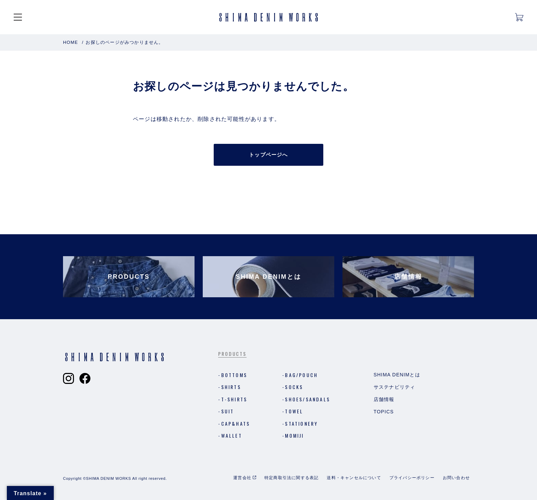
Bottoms (234, 374)
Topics (384, 411)
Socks (294, 386)
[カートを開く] (519, 17)
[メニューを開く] (18, 17)
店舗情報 (384, 399)
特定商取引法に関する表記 (291, 477)
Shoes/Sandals (307, 399)
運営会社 (242, 477)
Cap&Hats (235, 423)
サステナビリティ (394, 387)
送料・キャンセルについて (354, 477)
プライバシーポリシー (412, 477)
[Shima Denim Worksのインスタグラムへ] (68, 378)
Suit (227, 411)
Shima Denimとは (397, 374)
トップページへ (268, 155)
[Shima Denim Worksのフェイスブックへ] (84, 378)
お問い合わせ (456, 477)
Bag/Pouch (301, 374)
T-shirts (234, 399)
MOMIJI (294, 435)
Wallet (231, 435)
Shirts (231, 386)
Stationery (301, 423)
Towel (294, 411)
